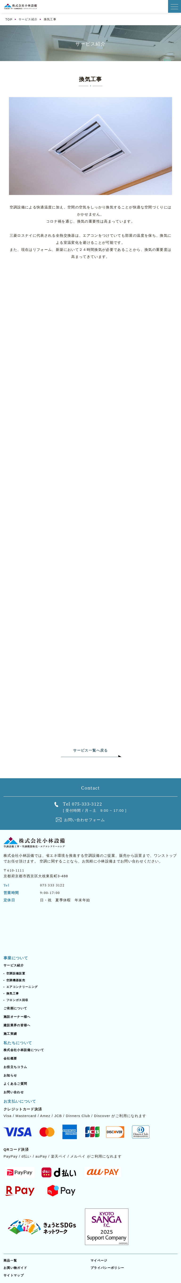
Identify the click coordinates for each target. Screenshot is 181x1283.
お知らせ (10, 1075)
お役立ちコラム (15, 1067)
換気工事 (12, 993)
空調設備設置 (15, 973)
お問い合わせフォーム (84, 819)
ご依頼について (15, 1008)
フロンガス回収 (17, 1000)
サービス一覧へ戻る (90, 750)
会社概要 (10, 1058)
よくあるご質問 (15, 1083)
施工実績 (10, 1033)
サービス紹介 (28, 19)
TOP (8, 19)
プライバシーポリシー (107, 1268)
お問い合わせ (14, 1092)
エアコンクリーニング (22, 987)
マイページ (98, 1260)
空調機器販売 (15, 980)
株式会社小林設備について (24, 1050)
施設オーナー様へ (17, 1016)
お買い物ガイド (15, 1268)
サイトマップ (14, 1275)
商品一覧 (10, 1260)
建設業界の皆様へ (17, 1025)
